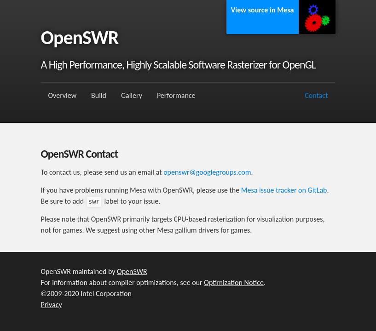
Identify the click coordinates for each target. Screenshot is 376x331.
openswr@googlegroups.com (207, 172)
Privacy (51, 304)
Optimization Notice (234, 282)
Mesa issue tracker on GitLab (284, 190)
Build (98, 95)
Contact (316, 95)
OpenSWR (132, 271)
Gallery (131, 95)
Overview (62, 95)
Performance (176, 95)
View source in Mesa (262, 10)
